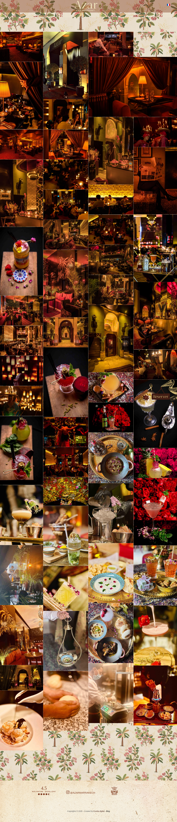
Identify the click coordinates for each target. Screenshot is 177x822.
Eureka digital (99, 811)
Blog (108, 811)
